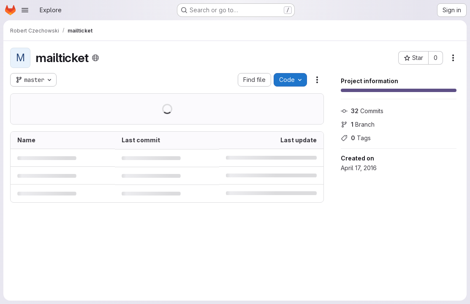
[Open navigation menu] (25, 10)
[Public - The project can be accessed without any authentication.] (95, 57)
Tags (356, 137)
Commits (362, 110)
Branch (358, 124)
